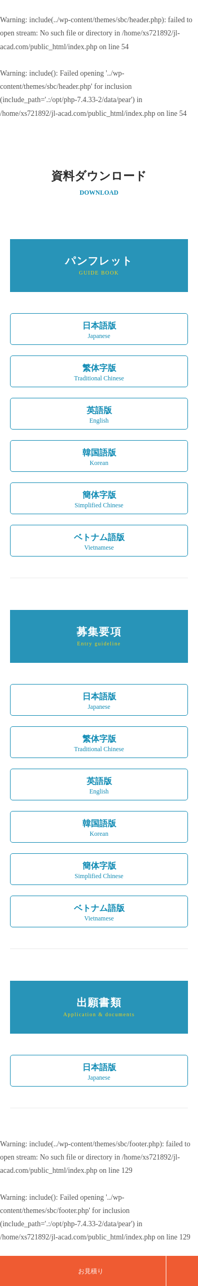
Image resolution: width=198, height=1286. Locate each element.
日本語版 (99, 702)
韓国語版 (99, 829)
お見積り (90, 1271)
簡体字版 (99, 871)
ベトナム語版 (99, 914)
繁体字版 (99, 744)
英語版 (99, 787)
